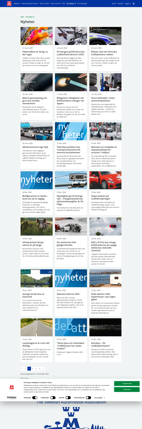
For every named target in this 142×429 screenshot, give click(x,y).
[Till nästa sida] (43, 369)
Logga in (128, 3)
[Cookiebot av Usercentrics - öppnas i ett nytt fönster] (12, 425)
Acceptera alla (126, 411)
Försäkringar (82, 3)
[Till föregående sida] (22, 369)
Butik (114, 3)
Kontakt (120, 3)
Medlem (17, 3)
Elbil (63, 3)
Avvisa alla (126, 417)
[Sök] (133, 3)
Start (22, 17)
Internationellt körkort (29, 3)
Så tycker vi (71, 3)
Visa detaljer (98, 425)
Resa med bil (56, 3)
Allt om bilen (44, 3)
